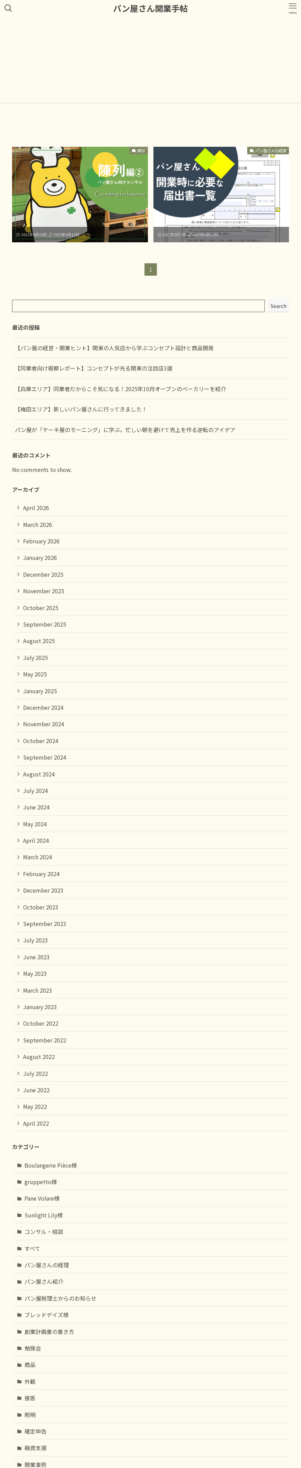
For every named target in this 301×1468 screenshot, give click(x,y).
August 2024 (39, 774)
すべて (32, 1248)
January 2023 (40, 1007)
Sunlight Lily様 (43, 1215)
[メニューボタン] (292, 8)
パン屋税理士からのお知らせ (60, 1298)
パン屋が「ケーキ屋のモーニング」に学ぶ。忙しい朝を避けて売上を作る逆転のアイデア (125, 430)
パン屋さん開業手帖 (150, 8)
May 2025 (35, 674)
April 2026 (36, 508)
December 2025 (43, 574)
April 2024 (36, 840)
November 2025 (43, 591)
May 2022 (35, 1106)
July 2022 (35, 1073)
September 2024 (44, 757)
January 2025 (40, 691)
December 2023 (43, 890)
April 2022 (36, 1123)
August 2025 (39, 641)
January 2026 (40, 557)
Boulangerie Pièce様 (50, 1165)
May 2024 (35, 824)
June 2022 (36, 1090)
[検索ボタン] (8, 8)
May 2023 (35, 973)
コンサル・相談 (43, 1231)
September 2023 (44, 923)
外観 (30, 1381)
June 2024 (36, 807)
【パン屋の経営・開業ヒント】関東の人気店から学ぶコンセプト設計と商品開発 (114, 348)
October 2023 (40, 907)
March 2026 (37, 524)
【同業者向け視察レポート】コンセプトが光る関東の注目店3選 (93, 368)
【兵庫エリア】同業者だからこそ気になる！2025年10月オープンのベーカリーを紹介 (120, 389)
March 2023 (37, 990)
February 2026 (41, 541)
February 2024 (41, 874)
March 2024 (37, 857)
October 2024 (40, 741)
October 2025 (40, 608)
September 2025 (44, 624)
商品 (30, 1364)
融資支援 (35, 1448)
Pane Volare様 (42, 1198)
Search (279, 305)
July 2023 (35, 940)
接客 (30, 1398)
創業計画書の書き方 (49, 1331)
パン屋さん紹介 (43, 1281)
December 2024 (43, 707)
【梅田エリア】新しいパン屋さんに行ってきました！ (81, 409)
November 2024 (43, 724)
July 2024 (35, 790)
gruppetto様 (40, 1182)
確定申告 (35, 1431)
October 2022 (40, 1023)
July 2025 (35, 657)
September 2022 (44, 1040)
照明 (30, 1415)
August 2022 (39, 1056)
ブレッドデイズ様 (46, 1315)
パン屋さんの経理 (46, 1265)
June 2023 (36, 957)
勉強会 (32, 1348)
